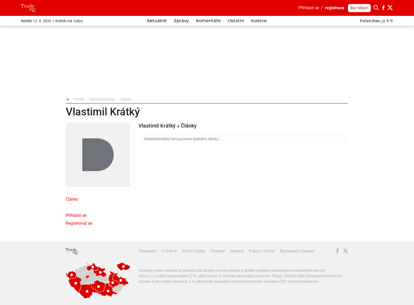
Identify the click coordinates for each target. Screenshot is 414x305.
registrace (334, 7)
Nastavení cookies (297, 251)
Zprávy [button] (181, 21)
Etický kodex (193, 251)
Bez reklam (359, 8)
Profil (79, 99)
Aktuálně (157, 21)
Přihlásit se (308, 7)
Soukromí (147, 251)
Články (72, 199)
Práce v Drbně (262, 251)
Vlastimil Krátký (102, 99)
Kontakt (217, 251)
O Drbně (169, 251)
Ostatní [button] (236, 21)
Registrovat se (79, 223)
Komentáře (208, 21)
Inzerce (259, 21)
